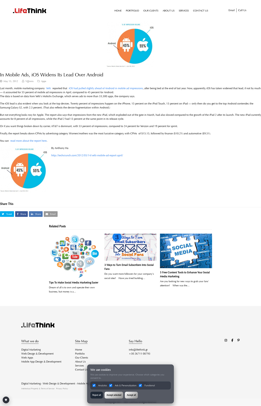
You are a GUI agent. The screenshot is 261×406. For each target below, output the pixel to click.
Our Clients (81, 357)
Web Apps (27, 357)
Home (78, 349)
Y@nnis (29, 81)
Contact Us (81, 369)
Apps (43, 81)
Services (79, 365)
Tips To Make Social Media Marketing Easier (73, 282)
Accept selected (114, 395)
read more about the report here (28, 140)
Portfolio (80, 353)
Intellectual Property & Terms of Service (37, 388)
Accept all (131, 395)
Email (232, 10)
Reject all (96, 395)
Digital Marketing (31, 349)
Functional (147, 385)
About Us (80, 361)
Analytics (100, 385)
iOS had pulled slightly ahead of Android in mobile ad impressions (106, 88)
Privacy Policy (62, 388)
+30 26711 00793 (139, 353)
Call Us (242, 10)
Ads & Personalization (122, 385)
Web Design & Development (37, 353)
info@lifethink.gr (138, 349)
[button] (7, 214)
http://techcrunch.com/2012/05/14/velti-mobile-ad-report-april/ (87, 155)
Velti (48, 88)
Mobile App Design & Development (41, 361)
